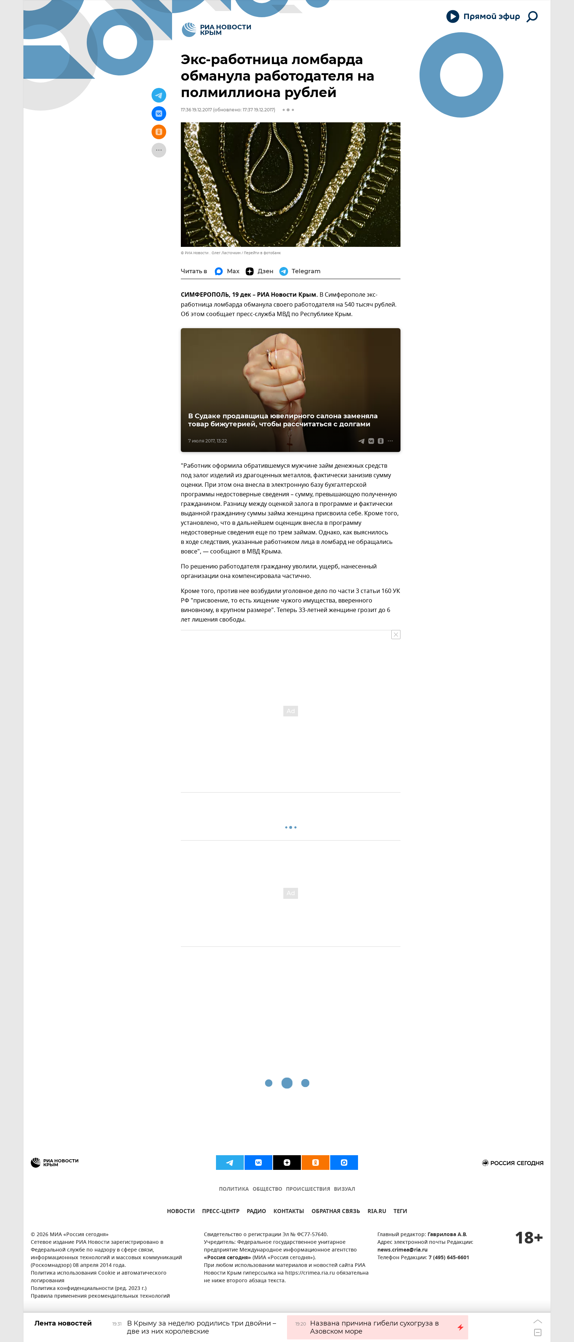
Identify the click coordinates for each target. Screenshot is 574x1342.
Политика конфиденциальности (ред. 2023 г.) (88, 1288)
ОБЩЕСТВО (267, 1189)
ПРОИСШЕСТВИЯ (308, 1189)
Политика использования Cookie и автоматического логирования (99, 1277)
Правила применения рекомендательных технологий (100, 1296)
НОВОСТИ (181, 1212)
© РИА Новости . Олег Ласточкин (211, 253)
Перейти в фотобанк (262, 253)
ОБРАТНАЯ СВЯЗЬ (336, 1212)
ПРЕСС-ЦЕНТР (220, 1212)
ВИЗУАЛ (344, 1189)
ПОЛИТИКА (234, 1189)
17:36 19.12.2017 (196, 109)
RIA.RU (377, 1212)
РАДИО (256, 1212)
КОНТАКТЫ (288, 1212)
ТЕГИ (400, 1212)
